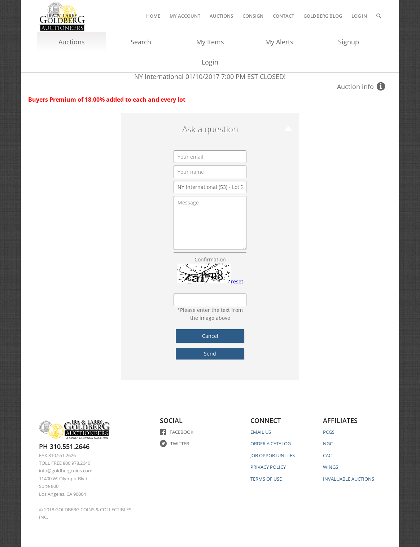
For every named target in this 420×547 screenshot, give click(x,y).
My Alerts (279, 42)
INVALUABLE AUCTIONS (348, 479)
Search (141, 42)
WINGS (330, 467)
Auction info (355, 86)
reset (237, 281)
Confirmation (210, 259)
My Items (210, 42)
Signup (348, 42)
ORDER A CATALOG (270, 443)
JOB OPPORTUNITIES (272, 455)
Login (210, 62)
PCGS (328, 432)
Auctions (71, 42)
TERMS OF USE (266, 479)
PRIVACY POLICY (268, 467)
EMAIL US (260, 432)
